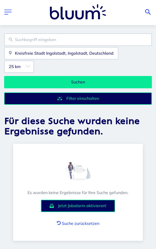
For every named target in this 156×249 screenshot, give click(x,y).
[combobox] (78, 39)
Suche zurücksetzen (78, 223)
